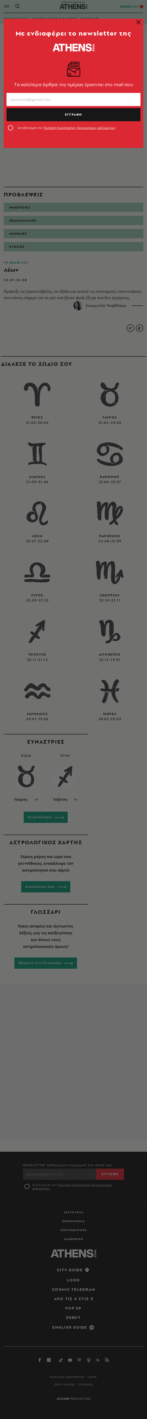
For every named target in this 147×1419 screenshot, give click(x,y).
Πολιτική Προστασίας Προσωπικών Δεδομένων (79, 128)
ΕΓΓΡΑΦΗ (73, 114)
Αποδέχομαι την (67, 128)
